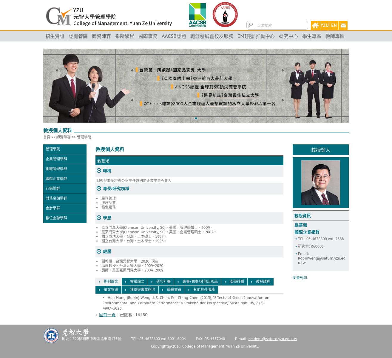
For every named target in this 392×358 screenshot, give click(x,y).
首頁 (46, 137)
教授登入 (320, 149)
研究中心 (288, 36)
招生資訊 (54, 36)
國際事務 (148, 36)
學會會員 (174, 290)
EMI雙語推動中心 (256, 36)
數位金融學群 (56, 218)
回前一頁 (107, 314)
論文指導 (111, 290)
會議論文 (137, 282)
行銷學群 (53, 188)
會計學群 (53, 208)
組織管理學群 (56, 168)
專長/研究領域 (116, 188)
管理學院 (84, 137)
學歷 (107, 217)
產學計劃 (237, 282)
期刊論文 (111, 282)
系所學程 (124, 36)
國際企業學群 (56, 178)
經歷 (107, 251)
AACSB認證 (174, 36)
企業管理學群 (56, 159)
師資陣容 (101, 36)
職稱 (107, 170)
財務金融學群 (56, 198)
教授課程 (263, 282)
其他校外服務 (204, 290)
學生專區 (311, 36)
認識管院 (78, 36)
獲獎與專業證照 (142, 290)
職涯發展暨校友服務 (211, 36)
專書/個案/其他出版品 (200, 282)
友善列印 (300, 278)
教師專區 (335, 36)
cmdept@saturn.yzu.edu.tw (273, 339)
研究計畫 (163, 282)
